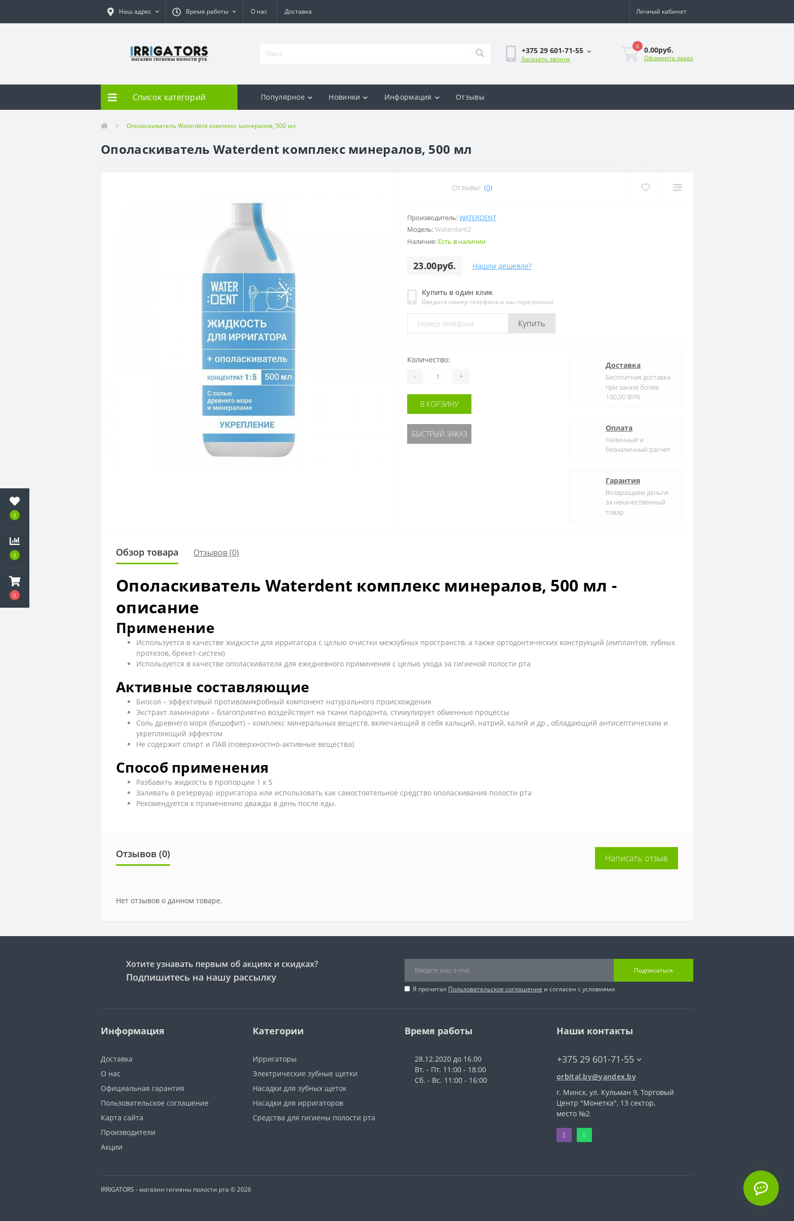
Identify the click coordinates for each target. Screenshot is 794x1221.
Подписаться (653, 970)
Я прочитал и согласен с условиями (514, 989)
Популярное (286, 97)
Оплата (619, 428)
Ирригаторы (275, 1059)
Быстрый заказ (439, 434)
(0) (488, 187)
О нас (259, 11)
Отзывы (470, 97)
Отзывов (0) (216, 552)
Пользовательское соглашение (495, 989)
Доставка (298, 11)
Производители (128, 1132)
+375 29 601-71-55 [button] (599, 1059)
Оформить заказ (668, 58)
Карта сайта (122, 1117)
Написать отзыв (636, 858)
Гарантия (623, 480)
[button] (133, 11)
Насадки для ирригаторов (298, 1103)
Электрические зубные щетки (305, 1073)
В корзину (439, 404)
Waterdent (477, 217)
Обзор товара (147, 552)
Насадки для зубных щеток (299, 1088)
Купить (531, 323)
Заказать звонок (545, 59)
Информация (412, 97)
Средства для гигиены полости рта (314, 1117)
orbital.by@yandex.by (596, 1076)
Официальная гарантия (142, 1088)
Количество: (428, 359)
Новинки (348, 97)
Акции (112, 1147)
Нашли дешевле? (502, 266)
